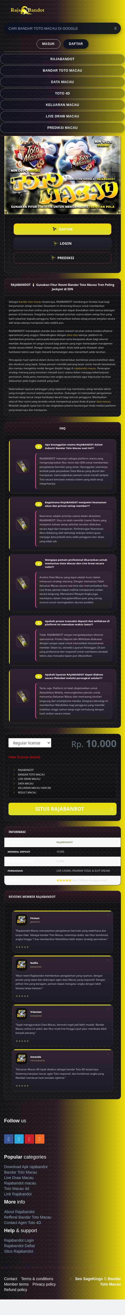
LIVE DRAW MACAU (62, 116)
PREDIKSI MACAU (62, 128)
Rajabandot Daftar (19, 1246)
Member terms (16, 1284)
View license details (24, 757)
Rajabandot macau (20, 1183)
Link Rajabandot (18, 1194)
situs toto (72, 335)
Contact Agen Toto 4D (22, 1222)
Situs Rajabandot (18, 1251)
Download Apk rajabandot (26, 1167)
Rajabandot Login (19, 1240)
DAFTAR (76, 44)
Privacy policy (44, 1284)
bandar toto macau (30, 302)
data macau (103, 401)
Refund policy (15, 1289)
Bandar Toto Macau (20, 1172)
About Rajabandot (19, 1212)
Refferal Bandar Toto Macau (27, 1217)
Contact (10, 1279)
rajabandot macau (85, 368)
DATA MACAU (62, 82)
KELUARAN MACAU (62, 105)
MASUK (48, 44)
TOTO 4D (62, 93)
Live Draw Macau (18, 1177)
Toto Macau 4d (16, 1188)
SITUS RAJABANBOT (74, 809)
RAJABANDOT (62, 59)
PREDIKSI (62, 257)
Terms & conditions (37, 1279)
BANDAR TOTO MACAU (62, 70)
